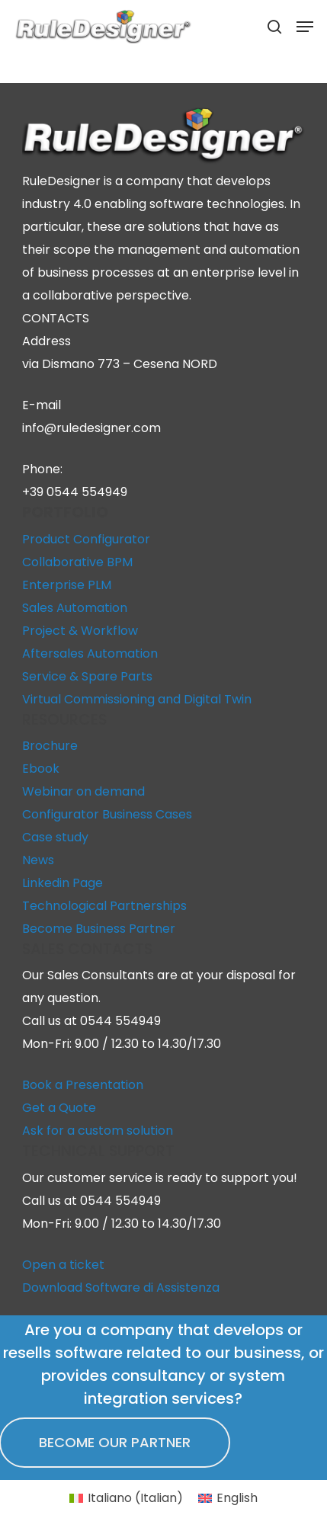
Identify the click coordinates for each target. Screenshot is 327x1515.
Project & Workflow (80, 630)
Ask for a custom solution (97, 1130)
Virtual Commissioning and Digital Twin (137, 699)
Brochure (50, 745)
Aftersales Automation (90, 653)
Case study (55, 837)
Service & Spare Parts (87, 676)
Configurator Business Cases (107, 814)
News (38, 860)
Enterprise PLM (66, 585)
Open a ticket (63, 1264)
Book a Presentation (82, 1085)
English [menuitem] (237, 1498)
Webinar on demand (83, 791)
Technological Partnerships (104, 905)
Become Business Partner (98, 928)
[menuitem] (126, 1498)
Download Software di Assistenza (121, 1287)
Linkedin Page (62, 883)
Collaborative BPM (77, 562)
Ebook (40, 768)
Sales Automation (74, 608)
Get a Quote (59, 1107)
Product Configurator (86, 539)
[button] (305, 26)
